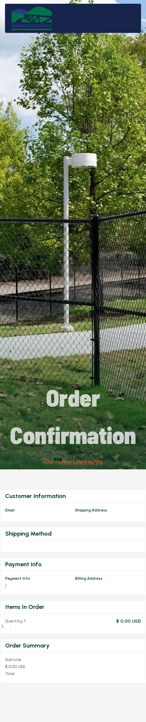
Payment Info (17, 578)
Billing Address (88, 578)
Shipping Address (91, 510)
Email (9, 510)
